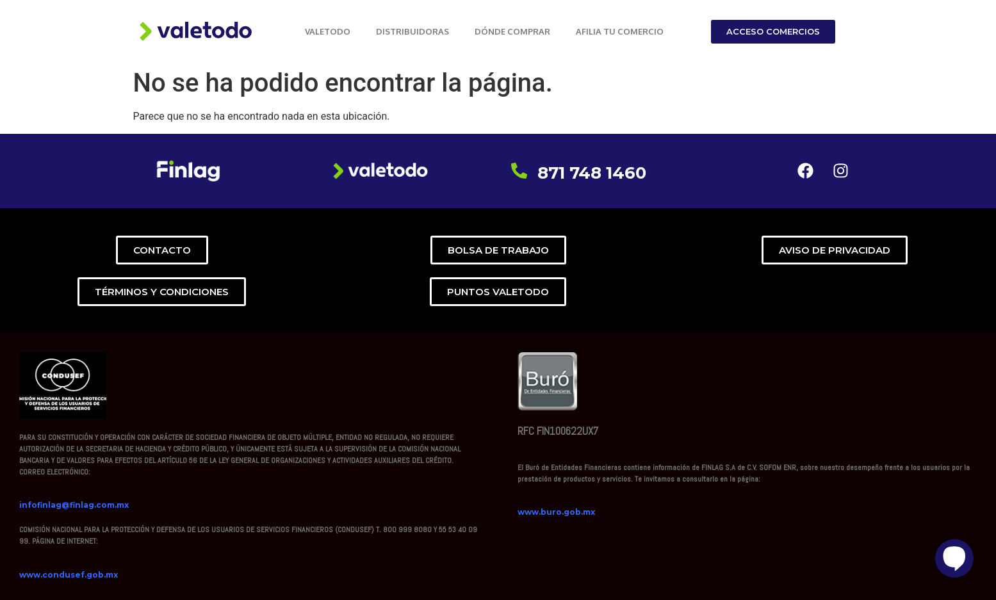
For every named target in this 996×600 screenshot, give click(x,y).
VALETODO (327, 31)
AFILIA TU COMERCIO (620, 31)
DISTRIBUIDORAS (412, 31)
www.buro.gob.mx (556, 512)
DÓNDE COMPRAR (512, 31)
